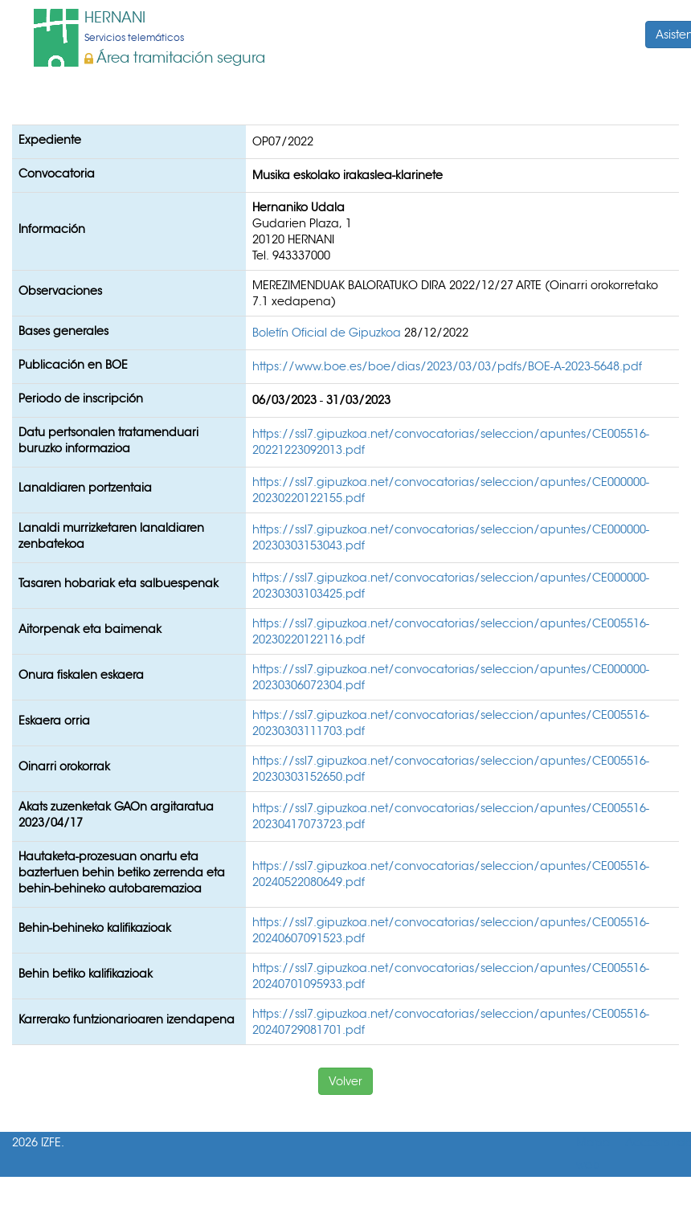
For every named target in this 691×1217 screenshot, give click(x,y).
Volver (345, 1081)
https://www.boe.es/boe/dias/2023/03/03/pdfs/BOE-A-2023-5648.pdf (447, 366)
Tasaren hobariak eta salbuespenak (118, 583)
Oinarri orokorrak (64, 766)
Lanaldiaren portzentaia (85, 487)
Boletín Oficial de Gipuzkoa (328, 332)
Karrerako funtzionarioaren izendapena (126, 1019)
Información (51, 229)
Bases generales (63, 331)
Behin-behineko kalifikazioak (94, 928)
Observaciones (60, 291)
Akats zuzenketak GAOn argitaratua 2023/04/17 (116, 814)
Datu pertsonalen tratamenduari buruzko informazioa (108, 440)
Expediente (49, 140)
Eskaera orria (54, 720)
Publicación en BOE (73, 364)
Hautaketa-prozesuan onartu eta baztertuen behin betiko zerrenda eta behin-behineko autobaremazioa (121, 872)
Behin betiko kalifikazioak (85, 973)
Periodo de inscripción (80, 398)
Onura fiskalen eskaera (81, 675)
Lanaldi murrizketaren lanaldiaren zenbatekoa (111, 536)
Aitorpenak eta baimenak (90, 629)
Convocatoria (56, 173)
